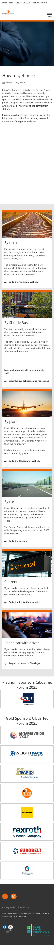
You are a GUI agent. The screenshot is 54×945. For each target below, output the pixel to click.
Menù (49, 16)
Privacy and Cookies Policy (15, 907)
